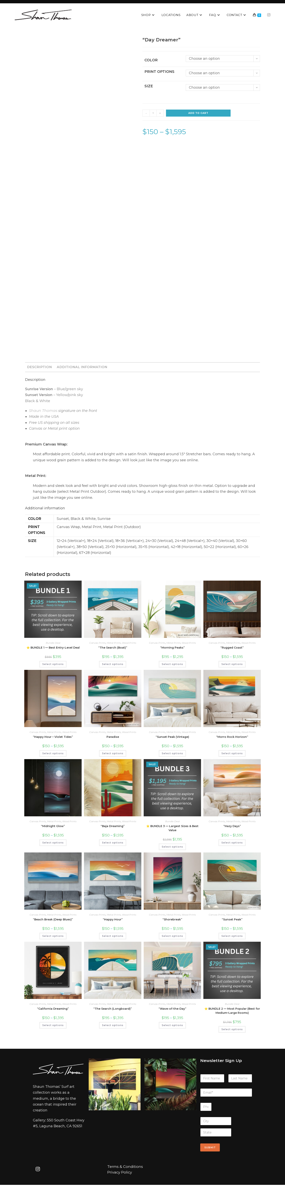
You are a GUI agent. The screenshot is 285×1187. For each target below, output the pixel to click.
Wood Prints (129, 644)
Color (151, 60)
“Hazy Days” (232, 827)
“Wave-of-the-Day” (172, 1010)
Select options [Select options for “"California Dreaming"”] (53, 1026)
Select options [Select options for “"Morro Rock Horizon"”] (232, 754)
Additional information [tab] (80, 367)
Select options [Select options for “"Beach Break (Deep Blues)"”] (53, 937)
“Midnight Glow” (53, 827)
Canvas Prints (97, 644)
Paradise (112, 738)
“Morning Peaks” (172, 649)
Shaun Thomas (42, 411)
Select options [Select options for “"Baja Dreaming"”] (112, 843)
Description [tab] (39, 367)
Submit (210, 1148)
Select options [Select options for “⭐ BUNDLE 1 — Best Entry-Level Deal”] (53, 665)
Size (148, 86)
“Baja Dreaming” (113, 827)
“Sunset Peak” (232, 920)
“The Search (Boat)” (112, 649)
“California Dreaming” (53, 1010)
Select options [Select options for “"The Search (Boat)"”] (112, 665)
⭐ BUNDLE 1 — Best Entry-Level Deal (53, 649)
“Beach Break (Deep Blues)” (53, 920)
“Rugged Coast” (232, 649)
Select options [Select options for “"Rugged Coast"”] (232, 665)
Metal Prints (114, 644)
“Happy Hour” (113, 920)
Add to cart (198, 113)
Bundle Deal (53, 644)
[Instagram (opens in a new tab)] (269, 15)
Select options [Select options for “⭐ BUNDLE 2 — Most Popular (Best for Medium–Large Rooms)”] (232, 1030)
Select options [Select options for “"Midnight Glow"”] (53, 843)
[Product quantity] (153, 113)
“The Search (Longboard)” (112, 1010)
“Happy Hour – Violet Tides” (53, 738)
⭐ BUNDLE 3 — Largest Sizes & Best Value (172, 829)
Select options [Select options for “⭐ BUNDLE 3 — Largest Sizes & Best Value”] (172, 847)
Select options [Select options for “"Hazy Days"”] (232, 843)
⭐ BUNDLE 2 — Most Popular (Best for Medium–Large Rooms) (232, 1012)
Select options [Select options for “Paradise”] (112, 754)
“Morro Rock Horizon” (232, 738)
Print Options (159, 72)
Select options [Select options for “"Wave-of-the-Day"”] (172, 1026)
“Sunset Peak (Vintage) (172, 738)
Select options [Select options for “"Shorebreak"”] (172, 937)
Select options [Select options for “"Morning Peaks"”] (172, 665)
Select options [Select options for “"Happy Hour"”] (112, 937)
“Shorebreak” (172, 920)
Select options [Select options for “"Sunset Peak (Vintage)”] (172, 754)
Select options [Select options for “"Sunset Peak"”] (232, 937)
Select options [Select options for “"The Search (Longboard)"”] (112, 1026)
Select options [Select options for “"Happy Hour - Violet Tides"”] (53, 754)
